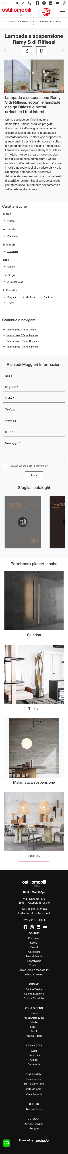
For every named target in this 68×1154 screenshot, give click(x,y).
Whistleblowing (34, 974)
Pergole (34, 1128)
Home (10, 21)
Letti (34, 1050)
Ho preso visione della (28, 466)
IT (17, 3)
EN (23, 3)
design (11, 266)
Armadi (34, 1059)
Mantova (30, 297)
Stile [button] (6, 260)
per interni (12, 236)
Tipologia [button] (9, 275)
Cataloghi (34, 951)
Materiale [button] (9, 245)
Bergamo (12, 297)
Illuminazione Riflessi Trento (21, 329)
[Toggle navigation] (62, 12)
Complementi (34, 1094)
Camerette (34, 1064)
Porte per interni (34, 1083)
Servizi (34, 942)
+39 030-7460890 (36, 909)
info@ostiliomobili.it (38, 913)
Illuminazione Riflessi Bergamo (23, 341)
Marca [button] (7, 214)
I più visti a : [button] (11, 290)
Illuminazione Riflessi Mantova (22, 335)
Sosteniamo (34, 960)
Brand (34, 947)
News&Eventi (34, 956)
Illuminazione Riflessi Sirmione (22, 346)
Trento (10, 303)
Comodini (34, 1055)
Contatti (34, 965)
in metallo (12, 251)
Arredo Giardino (34, 1124)
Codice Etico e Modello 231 (34, 970)
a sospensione (15, 282)
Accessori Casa (26, 21)
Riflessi (11, 221)
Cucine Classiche (34, 998)
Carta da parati (34, 1089)
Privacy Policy (40, 466)
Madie (34, 1022)
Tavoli (34, 1031)
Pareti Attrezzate (34, 1017)
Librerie (34, 1013)
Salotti (34, 1026)
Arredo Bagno (34, 1035)
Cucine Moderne (34, 993)
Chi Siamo (34, 938)
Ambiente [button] (9, 229)
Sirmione (48, 297)
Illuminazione (44, 21)
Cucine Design (34, 989)
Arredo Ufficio (34, 1109)
